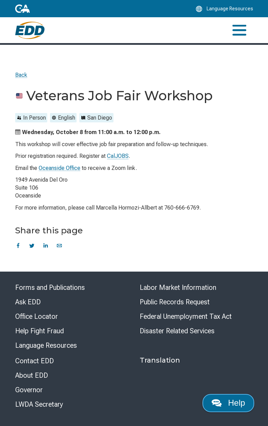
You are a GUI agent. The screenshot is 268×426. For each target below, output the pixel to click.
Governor (29, 390)
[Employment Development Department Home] (29, 30)
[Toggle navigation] (239, 30)
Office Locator (36, 316)
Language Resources (46, 345)
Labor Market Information (178, 287)
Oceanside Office (59, 168)
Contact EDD (34, 361)
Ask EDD (28, 302)
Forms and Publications (50, 287)
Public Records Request (175, 302)
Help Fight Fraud (39, 331)
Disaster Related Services (177, 331)
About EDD (31, 375)
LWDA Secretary (39, 404)
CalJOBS (118, 156)
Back (21, 75)
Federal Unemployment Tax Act (186, 316)
